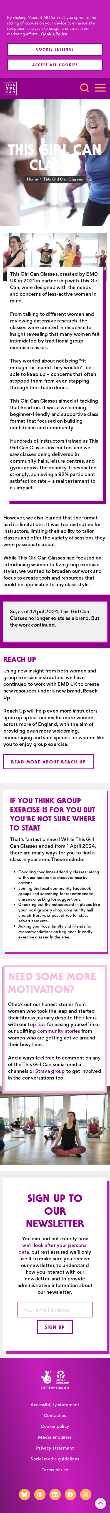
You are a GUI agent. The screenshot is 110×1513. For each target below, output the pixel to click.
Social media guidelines (55, 1459)
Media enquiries (55, 1437)
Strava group (50, 1071)
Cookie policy (55, 1426)
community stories (58, 1031)
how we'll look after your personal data (53, 1245)
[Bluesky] (24, 1494)
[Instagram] (85, 1494)
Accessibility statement (55, 1405)
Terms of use (55, 1470)
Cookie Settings (55, 49)
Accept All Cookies (55, 65)
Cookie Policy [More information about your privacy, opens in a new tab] (54, 34)
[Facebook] (70, 1494)
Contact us (55, 1415)
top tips (37, 1024)
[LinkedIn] (55, 1494)
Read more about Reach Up (48, 762)
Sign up (55, 1327)
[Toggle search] (84, 88)
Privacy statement (55, 1448)
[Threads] (40, 1494)
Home (32, 179)
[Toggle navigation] (100, 88)
